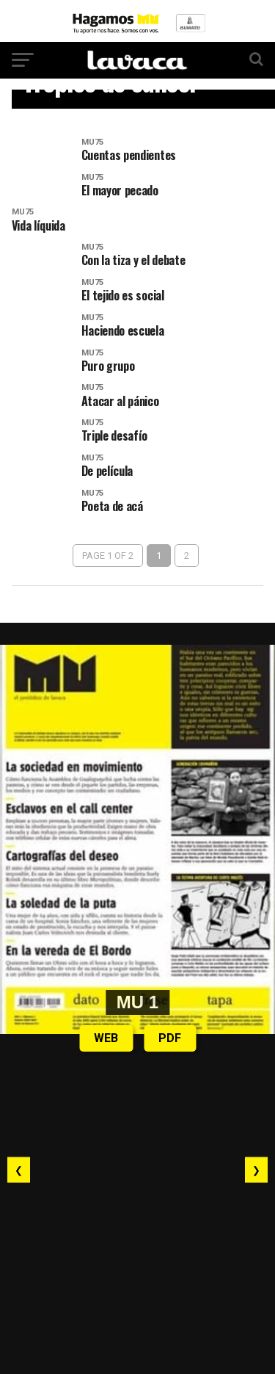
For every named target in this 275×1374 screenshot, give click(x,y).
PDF (169, 1038)
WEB (106, 1038)
